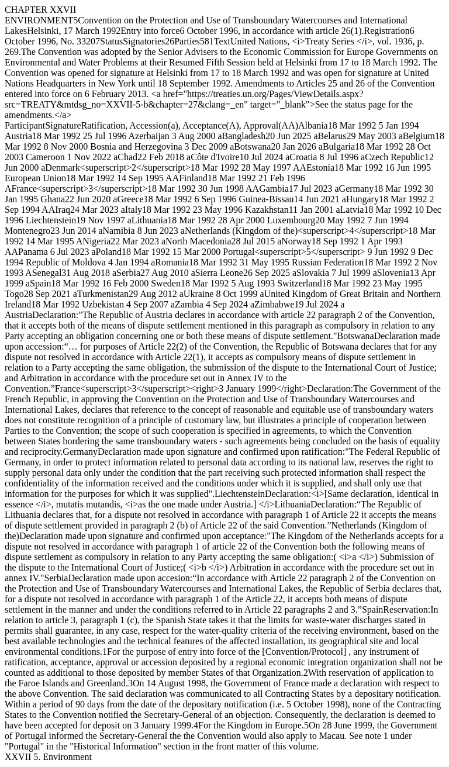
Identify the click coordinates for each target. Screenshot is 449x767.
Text (222, 41)
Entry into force (149, 31)
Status (111, 41)
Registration (386, 31)
